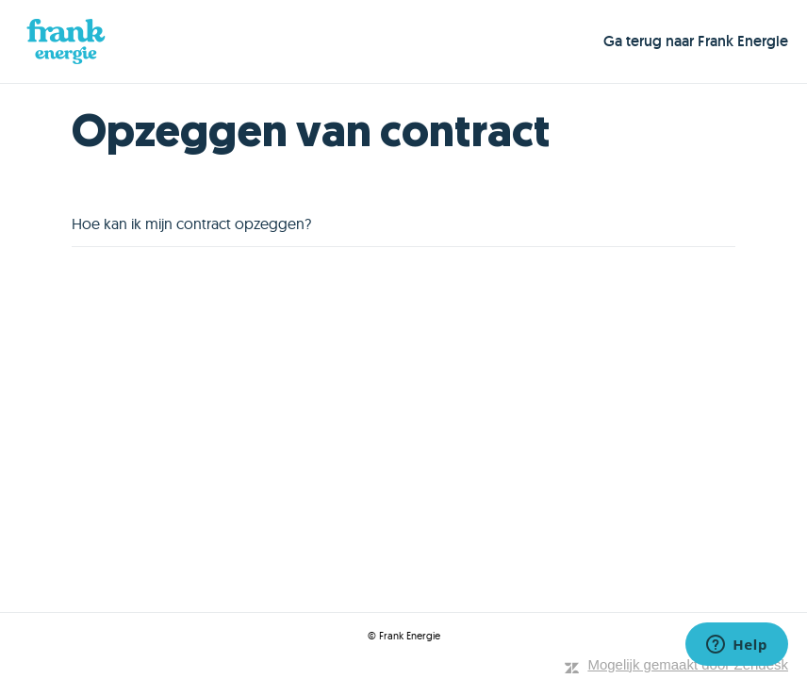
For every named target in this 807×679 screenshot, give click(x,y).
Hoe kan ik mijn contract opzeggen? (191, 223)
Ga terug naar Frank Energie (695, 41)
